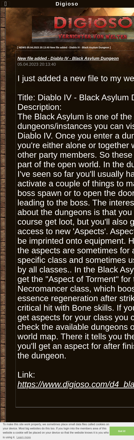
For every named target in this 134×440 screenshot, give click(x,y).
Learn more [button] (24, 437)
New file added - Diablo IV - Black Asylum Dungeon (68, 58)
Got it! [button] (121, 431)
